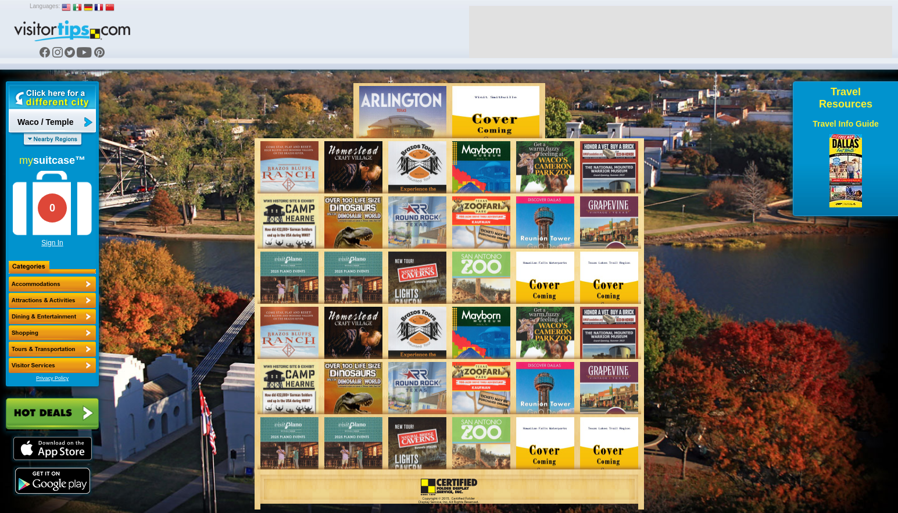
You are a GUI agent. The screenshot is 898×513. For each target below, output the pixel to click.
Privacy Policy (52, 378)
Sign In (52, 243)
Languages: (45, 6)
